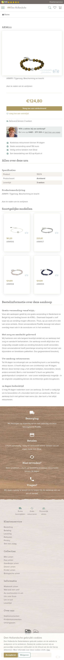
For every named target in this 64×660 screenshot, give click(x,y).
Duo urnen (8, 560)
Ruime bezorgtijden (20, 511)
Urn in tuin (8, 599)
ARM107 (40, 241)
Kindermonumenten (13, 619)
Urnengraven (9, 622)
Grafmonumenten (11, 616)
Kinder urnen (9, 570)
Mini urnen (8, 556)
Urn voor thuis (10, 596)
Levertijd (8, 603)
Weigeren (24, 654)
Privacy (7, 540)
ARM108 (10, 284)
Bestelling (8, 527)
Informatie (10, 580)
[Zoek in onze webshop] (49, 7)
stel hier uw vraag (52, 132)
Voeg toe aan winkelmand (34, 108)
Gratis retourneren (32, 511)
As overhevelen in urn (13, 593)
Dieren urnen (9, 566)
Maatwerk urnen (11, 586)
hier (48, 650)
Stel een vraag (10, 543)
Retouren (8, 537)
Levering (8, 533)
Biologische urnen (12, 573)
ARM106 (10, 241)
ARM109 (40, 284)
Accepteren (11, 654)
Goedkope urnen (11, 563)
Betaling (7, 530)
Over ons (9, 610)
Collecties (10, 551)
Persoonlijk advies (43, 511)
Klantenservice (56, 2)
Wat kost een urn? (11, 589)
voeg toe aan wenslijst (17, 113)
